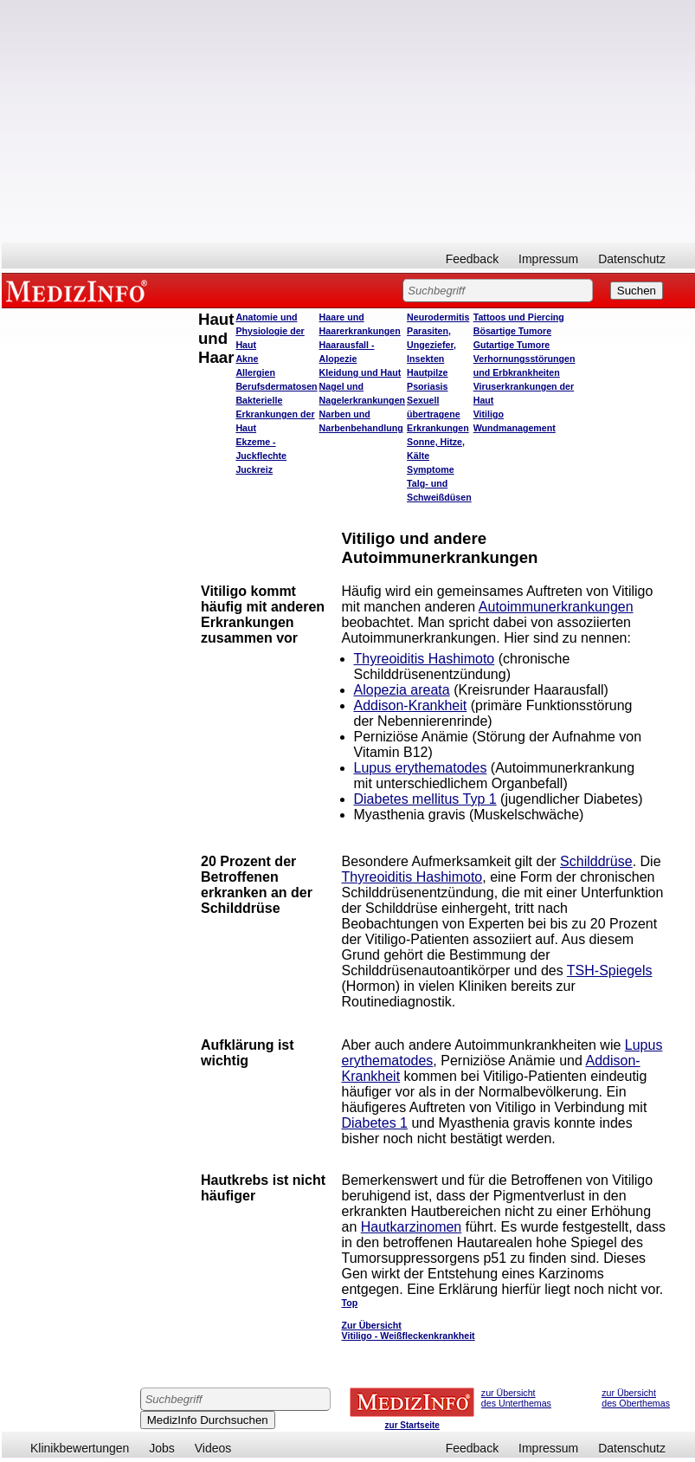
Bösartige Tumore (512, 331)
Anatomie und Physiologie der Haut (269, 331)
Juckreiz (254, 469)
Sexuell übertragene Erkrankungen (438, 414)
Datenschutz (632, 259)
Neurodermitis (438, 317)
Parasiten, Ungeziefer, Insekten (431, 345)
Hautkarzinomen (411, 1226)
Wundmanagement (514, 428)
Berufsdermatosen (276, 386)
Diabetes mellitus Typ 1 (425, 799)
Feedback (472, 259)
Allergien (255, 372)
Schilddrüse (596, 861)
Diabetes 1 (375, 1123)
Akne (246, 358)
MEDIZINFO (80, 290)
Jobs (162, 1448)
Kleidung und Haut (360, 372)
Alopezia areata (402, 689)
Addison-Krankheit (410, 705)
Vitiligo (488, 414)
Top (350, 1302)
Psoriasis (427, 386)
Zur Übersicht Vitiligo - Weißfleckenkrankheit (408, 1330)
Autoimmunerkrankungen (556, 606)
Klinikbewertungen (79, 1448)
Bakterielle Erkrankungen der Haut (274, 414)
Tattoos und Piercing (518, 317)
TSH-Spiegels (610, 970)
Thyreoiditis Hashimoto (424, 658)
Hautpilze (427, 372)
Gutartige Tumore (511, 345)
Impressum (548, 259)
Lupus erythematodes (420, 767)
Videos (213, 1448)
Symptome (430, 469)
